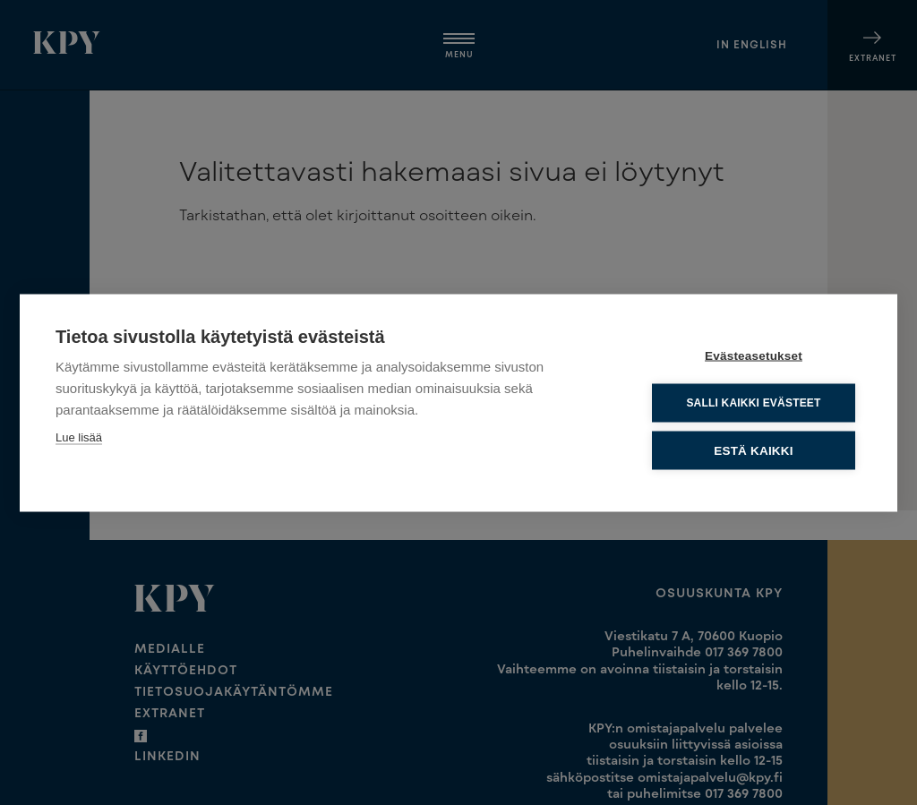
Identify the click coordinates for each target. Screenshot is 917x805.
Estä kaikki (753, 450)
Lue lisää (79, 436)
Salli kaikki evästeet (753, 402)
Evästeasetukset (753, 355)
